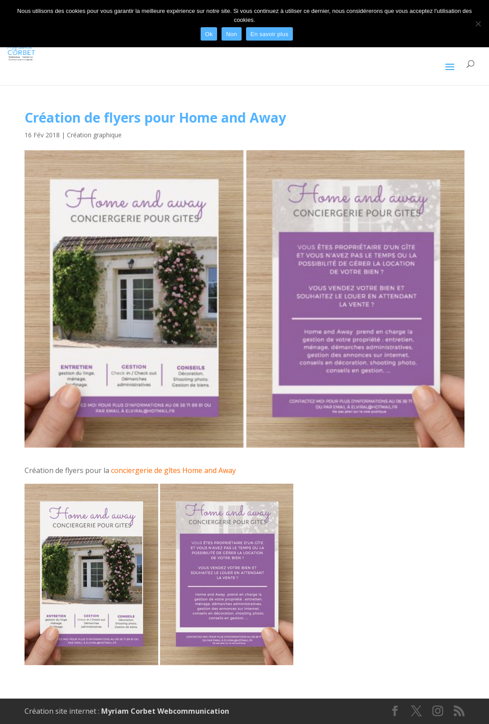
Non (231, 34)
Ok (209, 34)
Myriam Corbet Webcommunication (164, 711)
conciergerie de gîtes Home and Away (173, 470)
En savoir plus (269, 34)
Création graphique (94, 135)
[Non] (477, 23)
